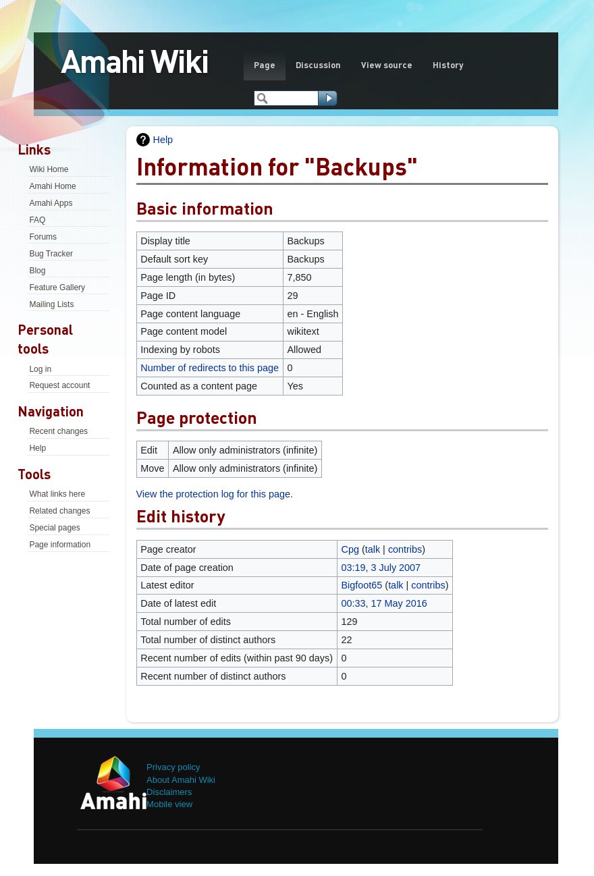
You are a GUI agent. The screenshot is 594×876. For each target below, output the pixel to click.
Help (37, 448)
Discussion (318, 64)
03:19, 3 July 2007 (381, 567)
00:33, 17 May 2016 (384, 603)
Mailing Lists (51, 304)
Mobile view (169, 804)
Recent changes (58, 431)
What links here (57, 494)
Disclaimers (169, 792)
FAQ (37, 220)
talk (372, 549)
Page (264, 64)
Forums (43, 237)
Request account (59, 385)
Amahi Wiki (135, 60)
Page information (59, 544)
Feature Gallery (57, 287)
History (448, 64)
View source (386, 64)
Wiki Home (48, 169)
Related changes (59, 511)
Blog (37, 270)
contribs (405, 549)
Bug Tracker (51, 253)
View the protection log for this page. (215, 494)
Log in (40, 369)
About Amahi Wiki (180, 780)
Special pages (54, 527)
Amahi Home (52, 186)
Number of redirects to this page (209, 367)
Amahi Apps (50, 203)
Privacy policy (173, 767)
